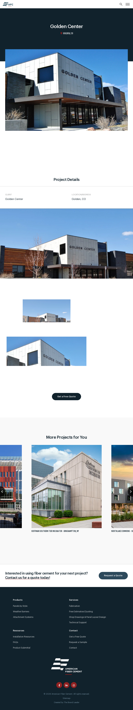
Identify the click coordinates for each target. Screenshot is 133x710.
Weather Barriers (21, 612)
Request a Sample (78, 642)
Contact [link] (73, 631)
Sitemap (66, 698)
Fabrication (74, 606)
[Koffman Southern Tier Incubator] (67, 490)
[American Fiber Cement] (66, 666)
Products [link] (18, 600)
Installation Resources (23, 637)
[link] (127, 4)
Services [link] (73, 600)
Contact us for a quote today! (27, 577)
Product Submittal (21, 648)
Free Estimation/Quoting (81, 612)
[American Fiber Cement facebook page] (59, 685)
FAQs (15, 642)
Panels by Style (20, 606)
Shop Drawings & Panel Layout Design (87, 617)
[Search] (121, 4)
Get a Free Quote (66, 397)
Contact (73, 648)
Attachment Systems (23, 617)
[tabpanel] (67, 490)
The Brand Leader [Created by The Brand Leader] (71, 702)
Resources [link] (18, 631)
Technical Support (78, 622)
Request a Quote (113, 576)
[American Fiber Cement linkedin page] (66, 685)
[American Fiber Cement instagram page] (74, 685)
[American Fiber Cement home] (8, 4)
